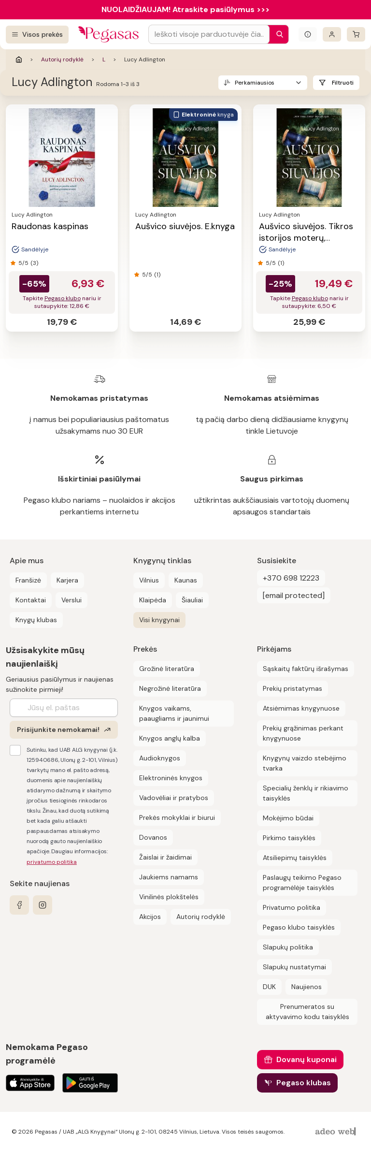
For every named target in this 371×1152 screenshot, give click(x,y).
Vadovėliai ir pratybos (173, 797)
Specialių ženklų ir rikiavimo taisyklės (305, 793)
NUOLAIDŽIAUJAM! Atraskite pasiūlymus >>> (185, 9)
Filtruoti (343, 83)
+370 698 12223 (291, 578)
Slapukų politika (288, 947)
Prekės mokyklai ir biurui (177, 817)
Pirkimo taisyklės (289, 837)
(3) (34, 263)
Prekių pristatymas (292, 688)
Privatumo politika (291, 907)
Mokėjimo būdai (288, 818)
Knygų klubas (36, 619)
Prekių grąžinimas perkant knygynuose (303, 733)
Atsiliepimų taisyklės (295, 857)
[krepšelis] (356, 34)
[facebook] (19, 905)
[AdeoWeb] (336, 1132)
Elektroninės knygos (170, 777)
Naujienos (306, 986)
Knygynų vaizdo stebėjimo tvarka (304, 763)
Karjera (67, 580)
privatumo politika (52, 862)
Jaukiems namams (168, 877)
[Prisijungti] (332, 34)
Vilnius (149, 580)
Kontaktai (30, 600)
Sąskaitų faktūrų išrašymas (305, 668)
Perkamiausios (254, 83)
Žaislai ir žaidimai (165, 857)
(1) (157, 274)
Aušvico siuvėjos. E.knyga (185, 226)
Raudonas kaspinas (50, 226)
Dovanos (153, 837)
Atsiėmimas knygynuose (301, 708)
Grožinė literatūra (166, 668)
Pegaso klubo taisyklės (299, 927)
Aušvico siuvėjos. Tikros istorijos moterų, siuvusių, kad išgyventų (306, 237)
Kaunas (185, 580)
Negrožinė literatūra (170, 688)
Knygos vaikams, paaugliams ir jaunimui (174, 713)
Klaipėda (152, 600)
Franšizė (28, 580)
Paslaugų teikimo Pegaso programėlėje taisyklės (302, 882)
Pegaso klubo (62, 298)
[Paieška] (277, 34)
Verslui (71, 600)
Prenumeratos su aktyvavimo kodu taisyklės (307, 1011)
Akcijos (150, 916)
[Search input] (209, 34)
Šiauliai (192, 600)
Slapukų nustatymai (294, 966)
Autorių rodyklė (62, 59)
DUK (269, 986)
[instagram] (42, 905)
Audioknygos (159, 758)
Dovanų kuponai (306, 1059)
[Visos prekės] (37, 35)
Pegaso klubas (303, 1083)
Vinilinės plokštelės (169, 896)
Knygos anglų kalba (169, 738)
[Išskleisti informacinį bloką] (308, 34)
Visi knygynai (159, 619)
